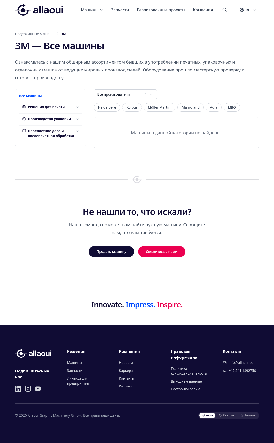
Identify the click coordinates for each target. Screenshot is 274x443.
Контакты (127, 378)
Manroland (191, 107)
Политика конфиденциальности (189, 371)
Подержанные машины (34, 33)
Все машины (30, 95)
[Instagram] (28, 389)
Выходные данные (186, 381)
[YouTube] (38, 389)
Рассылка (126, 386)
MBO (232, 107)
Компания (203, 10)
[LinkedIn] (18, 389)
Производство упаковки (46, 118)
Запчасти (120, 10)
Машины (92, 10)
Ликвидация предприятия (78, 381)
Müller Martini (159, 107)
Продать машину (111, 251)
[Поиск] (225, 10)
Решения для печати (43, 106)
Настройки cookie (185, 389)
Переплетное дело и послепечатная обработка (48, 133)
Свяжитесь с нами (161, 251)
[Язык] (247, 10)
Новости (126, 362)
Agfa (213, 107)
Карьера (126, 370)
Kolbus (131, 107)
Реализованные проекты (161, 10)
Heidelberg (107, 107)
